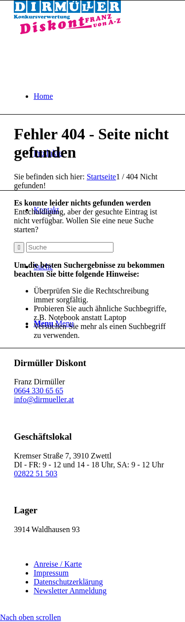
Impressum (51, 573)
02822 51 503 (35, 473)
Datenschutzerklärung (68, 582)
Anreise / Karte (58, 564)
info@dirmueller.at (44, 399)
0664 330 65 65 (38, 390)
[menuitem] (102, 96)
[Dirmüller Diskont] (67, 31)
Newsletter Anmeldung (70, 590)
